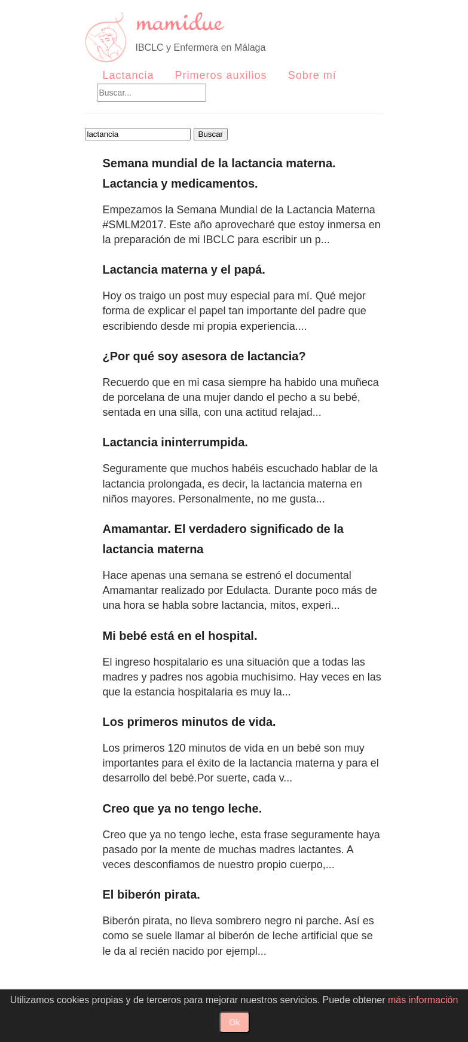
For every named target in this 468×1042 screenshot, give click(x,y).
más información (423, 1000)
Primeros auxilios (221, 75)
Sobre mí (312, 75)
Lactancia (128, 75)
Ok (235, 1022)
